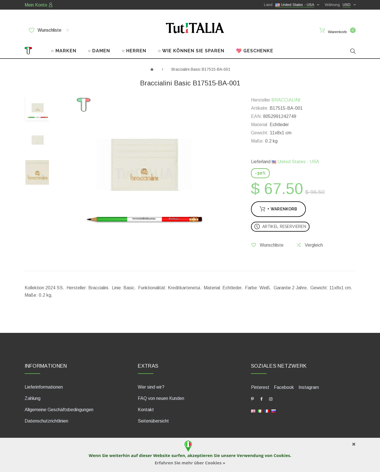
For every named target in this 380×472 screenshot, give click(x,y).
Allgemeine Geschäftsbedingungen (59, 409)
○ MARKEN (63, 50)
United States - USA (295, 161)
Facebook (284, 387)
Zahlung (32, 398)
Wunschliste (48, 30)
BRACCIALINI (285, 99)
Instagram (309, 387)
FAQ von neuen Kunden (161, 398)
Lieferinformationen (44, 386)
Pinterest (260, 387)
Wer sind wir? (151, 386)
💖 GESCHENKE (254, 50)
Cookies (282, 455)
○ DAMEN (99, 50)
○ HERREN (134, 50)
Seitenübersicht (153, 420)
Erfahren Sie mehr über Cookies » (190, 462)
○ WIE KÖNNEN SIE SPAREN (191, 50)
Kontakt (146, 409)
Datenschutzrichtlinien (46, 420)
